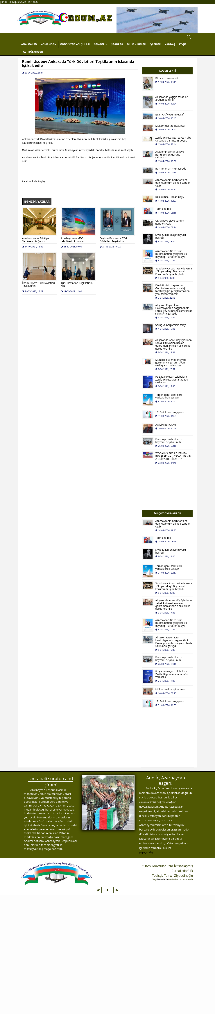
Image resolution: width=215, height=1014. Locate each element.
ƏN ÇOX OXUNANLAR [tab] (167, 513)
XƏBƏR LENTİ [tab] (167, 70)
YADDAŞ (170, 44)
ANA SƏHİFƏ (29, 44)
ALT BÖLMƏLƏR (34, 51)
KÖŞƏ (182, 44)
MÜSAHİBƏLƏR (136, 44)
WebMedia (162, 879)
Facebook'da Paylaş (33, 181)
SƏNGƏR (100, 44)
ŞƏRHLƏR (117, 44)
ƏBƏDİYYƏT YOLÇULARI (75, 44)
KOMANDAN (48, 44)
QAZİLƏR (155, 44)
